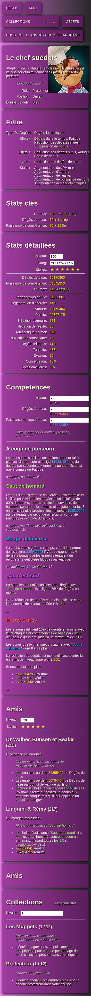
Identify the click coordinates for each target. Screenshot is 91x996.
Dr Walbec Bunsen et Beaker (40, 740)
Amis (14, 709)
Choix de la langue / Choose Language (43, 35)
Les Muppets (21, 927)
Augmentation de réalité (52, 175)
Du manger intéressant (23, 819)
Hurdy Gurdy (21, 620)
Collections (24, 902)
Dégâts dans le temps (50, 138)
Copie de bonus (46, 156)
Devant (38, 96)
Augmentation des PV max (54, 168)
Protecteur (40, 91)
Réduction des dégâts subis (55, 152)
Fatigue (74, 138)
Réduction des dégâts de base (57, 162)
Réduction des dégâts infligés (56, 142)
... (7, 612)
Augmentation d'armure (51, 171)
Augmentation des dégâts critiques (60, 183)
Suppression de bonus (51, 146)
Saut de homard (25, 486)
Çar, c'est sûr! (23, 576)
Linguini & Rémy (26, 809)
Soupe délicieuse (27, 539)
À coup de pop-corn (30, 449)
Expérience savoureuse (23, 755)
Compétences (28, 387)
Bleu (36, 102)
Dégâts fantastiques (49, 133)
